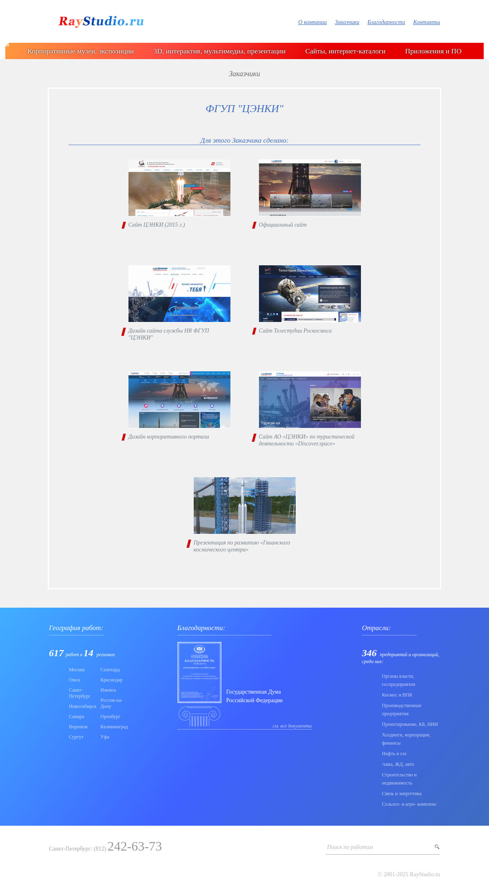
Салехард (110, 669)
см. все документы (292, 726)
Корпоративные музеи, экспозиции (80, 51)
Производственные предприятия (401, 709)
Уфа (104, 737)
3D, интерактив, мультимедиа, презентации (219, 51)
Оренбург (110, 716)
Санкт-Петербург (80, 693)
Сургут (76, 737)
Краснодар (111, 680)
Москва (77, 669)
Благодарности (386, 22)
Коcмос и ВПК (397, 695)
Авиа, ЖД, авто (398, 764)
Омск (74, 680)
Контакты (426, 22)
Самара (76, 716)
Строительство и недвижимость (399, 779)
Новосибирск (82, 706)
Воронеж (78, 727)
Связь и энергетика (401, 793)
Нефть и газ (394, 753)
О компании (312, 22)
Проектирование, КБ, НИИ (410, 724)
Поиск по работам (350, 847)
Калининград (113, 727)
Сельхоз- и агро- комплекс (409, 804)
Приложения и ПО (433, 51)
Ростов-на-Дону (111, 703)
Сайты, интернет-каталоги (345, 51)
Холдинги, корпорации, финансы (406, 739)
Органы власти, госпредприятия (398, 680)
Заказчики (347, 22)
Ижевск (108, 690)
